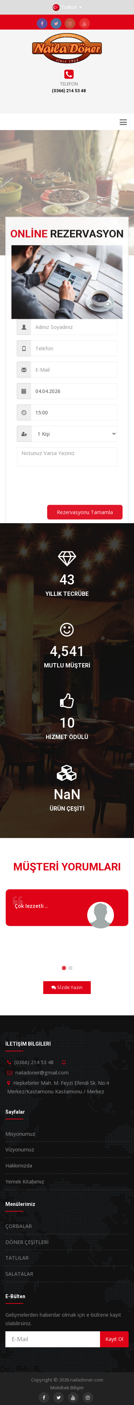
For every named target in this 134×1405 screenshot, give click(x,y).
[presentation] (71, 489)
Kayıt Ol (114, 1339)
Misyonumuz (20, 1133)
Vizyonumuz (19, 1149)
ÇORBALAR (18, 1226)
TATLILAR (17, 1257)
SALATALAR (19, 1273)
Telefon (69, 84)
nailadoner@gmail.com (42, 1072)
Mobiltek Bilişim (67, 1387)
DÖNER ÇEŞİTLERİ (27, 1242)
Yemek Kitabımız (24, 1181)
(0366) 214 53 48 (69, 90)
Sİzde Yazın (67, 987)
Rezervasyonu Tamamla (85, 515)
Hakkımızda (18, 1165)
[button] (67, 7)
